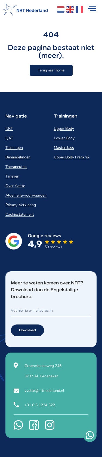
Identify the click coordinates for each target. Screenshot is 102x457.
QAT (9, 138)
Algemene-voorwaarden (26, 195)
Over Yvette (15, 185)
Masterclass (64, 147)
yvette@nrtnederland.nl (44, 390)
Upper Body (64, 128)
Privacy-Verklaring (20, 205)
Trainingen (14, 147)
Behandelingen (17, 157)
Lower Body (64, 138)
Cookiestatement (19, 214)
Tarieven (12, 176)
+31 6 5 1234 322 (39, 405)
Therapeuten (16, 166)
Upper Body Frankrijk (71, 157)
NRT (9, 128)
